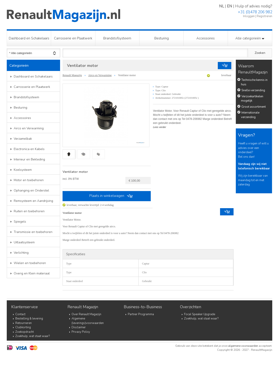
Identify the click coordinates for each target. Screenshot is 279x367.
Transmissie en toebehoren (33, 232)
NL (221, 6)
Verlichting (21, 253)
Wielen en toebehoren (30, 263)
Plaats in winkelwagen (106, 195)
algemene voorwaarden (243, 346)
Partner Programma (141, 314)
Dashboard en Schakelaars (29, 38)
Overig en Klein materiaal (32, 273)
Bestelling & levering (29, 319)
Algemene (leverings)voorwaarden (88, 321)
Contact (20, 314)
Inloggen (249, 16)
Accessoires (205, 38)
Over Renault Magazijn (86, 314)
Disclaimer (79, 327)
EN (229, 6)
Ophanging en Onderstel (31, 190)
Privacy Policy (81, 332)
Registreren (264, 16)
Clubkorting (23, 327)
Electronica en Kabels (29, 149)
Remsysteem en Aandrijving (33, 201)
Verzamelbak (23, 139)
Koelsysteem (23, 170)
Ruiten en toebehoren (29, 211)
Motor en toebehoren (29, 180)
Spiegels (20, 221)
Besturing (161, 38)
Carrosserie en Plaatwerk (73, 38)
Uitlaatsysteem (24, 242)
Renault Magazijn (72, 75)
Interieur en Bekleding (29, 159)
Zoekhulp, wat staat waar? (32, 336)
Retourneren (23, 323)
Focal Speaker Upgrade (199, 314)
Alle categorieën (249, 38)
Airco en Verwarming (29, 128)
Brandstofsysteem (117, 38)
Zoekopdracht (24, 332)
